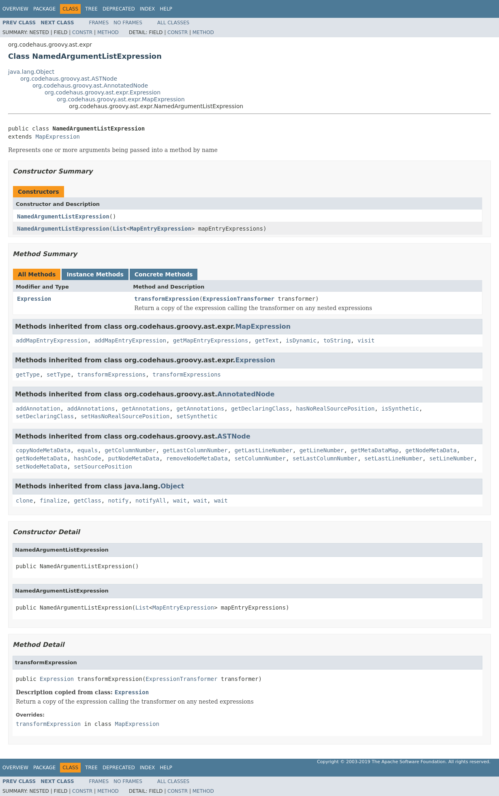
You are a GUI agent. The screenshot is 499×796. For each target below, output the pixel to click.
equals (87, 450)
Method (108, 32)
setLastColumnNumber (325, 458)
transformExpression (166, 298)
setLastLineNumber (393, 458)
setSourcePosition (103, 466)
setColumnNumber (259, 458)
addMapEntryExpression (52, 340)
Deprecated (119, 9)
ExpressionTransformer (238, 298)
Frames (99, 23)
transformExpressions (111, 374)
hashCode (87, 458)
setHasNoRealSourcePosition (125, 416)
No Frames (128, 23)
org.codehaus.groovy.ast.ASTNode (68, 78)
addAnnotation (38, 408)
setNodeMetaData (41, 466)
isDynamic (301, 340)
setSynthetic (196, 416)
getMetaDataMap (374, 450)
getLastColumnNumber (195, 450)
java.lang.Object (31, 71)
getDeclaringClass (260, 408)
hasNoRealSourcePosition (335, 408)
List (119, 228)
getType (28, 374)
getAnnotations (145, 408)
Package (44, 9)
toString (337, 340)
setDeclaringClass (45, 416)
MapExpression (57, 136)
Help (166, 9)
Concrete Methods (164, 274)
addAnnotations (91, 408)
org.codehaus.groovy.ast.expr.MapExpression (121, 99)
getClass (87, 500)
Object (172, 486)
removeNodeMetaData (197, 458)
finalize (53, 500)
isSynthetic (400, 408)
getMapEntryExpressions (210, 340)
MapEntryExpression (160, 228)
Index (147, 9)
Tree (91, 9)
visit (366, 340)
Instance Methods (94, 274)
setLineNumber (451, 458)
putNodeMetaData (133, 458)
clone (24, 500)
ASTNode (234, 436)
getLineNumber (322, 450)
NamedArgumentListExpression (63, 216)
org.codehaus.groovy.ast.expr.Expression (103, 92)
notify (118, 500)
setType (59, 374)
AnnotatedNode (245, 394)
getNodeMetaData (430, 450)
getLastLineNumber (263, 450)
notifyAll (150, 500)
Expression (34, 298)
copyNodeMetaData (43, 450)
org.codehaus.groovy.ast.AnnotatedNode (90, 85)
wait (180, 500)
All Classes (173, 23)
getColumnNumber (130, 450)
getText (267, 340)
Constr (82, 32)
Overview (15, 9)
